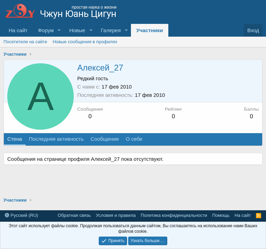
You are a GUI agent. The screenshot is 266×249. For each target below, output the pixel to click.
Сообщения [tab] (104, 139)
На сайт (18, 30)
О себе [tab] (134, 139)
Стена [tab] (14, 139)
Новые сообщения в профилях (85, 41)
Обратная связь (74, 215)
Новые (77, 30)
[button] (59, 30)
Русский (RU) (21, 215)
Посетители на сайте (25, 41)
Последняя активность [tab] (56, 139)
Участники (149, 30)
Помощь (221, 215)
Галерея (111, 30)
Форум (46, 30)
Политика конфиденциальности (174, 215)
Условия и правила (116, 215)
